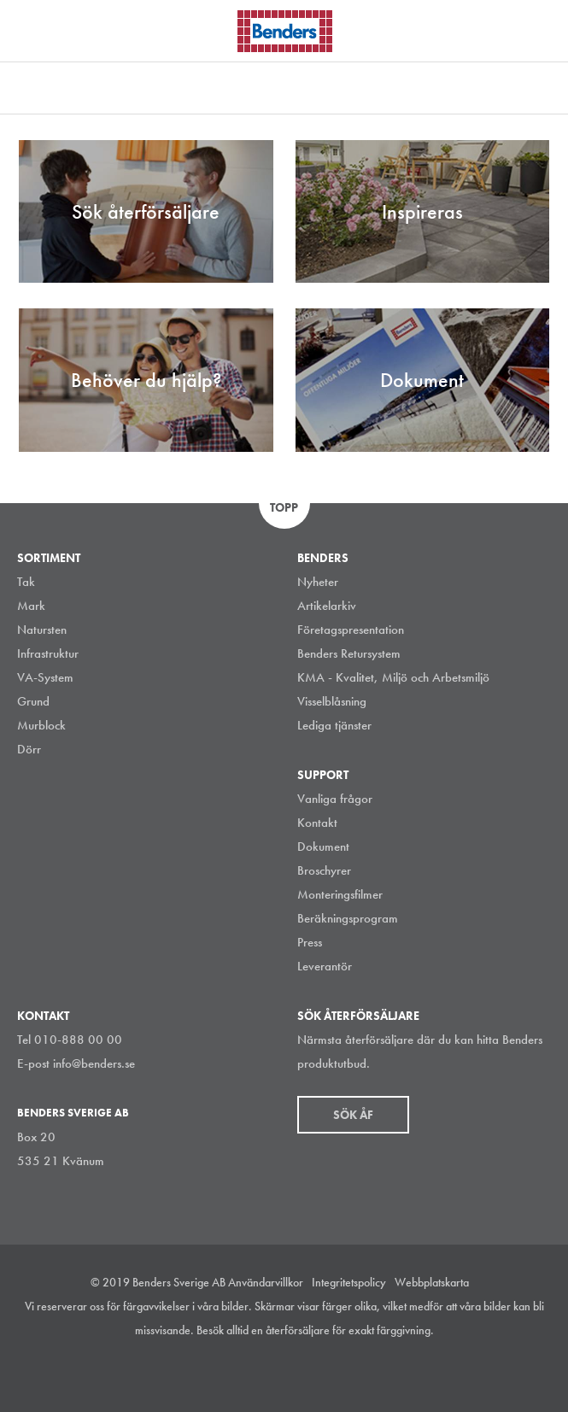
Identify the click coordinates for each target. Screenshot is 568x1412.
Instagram (222, 1372)
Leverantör (324, 966)
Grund (33, 701)
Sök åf (353, 1114)
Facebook (299, 1372)
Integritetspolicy (349, 1282)
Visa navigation (34, 32)
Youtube (337, 1372)
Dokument (323, 846)
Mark (31, 605)
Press (309, 942)
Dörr (29, 749)
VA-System (45, 677)
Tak (26, 581)
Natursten (42, 629)
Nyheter (317, 581)
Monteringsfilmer (340, 894)
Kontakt (317, 822)
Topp (284, 507)
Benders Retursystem (349, 653)
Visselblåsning (331, 701)
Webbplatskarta (432, 1282)
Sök (542, 29)
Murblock (41, 725)
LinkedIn (260, 1372)
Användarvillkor (265, 1282)
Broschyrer (324, 870)
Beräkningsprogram (347, 918)
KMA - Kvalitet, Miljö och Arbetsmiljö (393, 677)
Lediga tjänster (334, 725)
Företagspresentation (350, 629)
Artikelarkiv (326, 605)
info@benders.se (94, 1063)
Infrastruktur (48, 653)
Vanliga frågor (334, 798)
